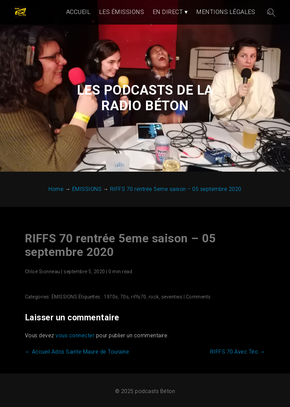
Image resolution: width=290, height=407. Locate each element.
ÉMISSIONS (64, 296)
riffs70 (138, 296)
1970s (111, 296)
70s (124, 296)
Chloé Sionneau (42, 271)
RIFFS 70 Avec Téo (237, 352)
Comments (198, 296)
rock (154, 296)
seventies (172, 296)
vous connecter (75, 335)
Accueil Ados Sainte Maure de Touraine (77, 352)
